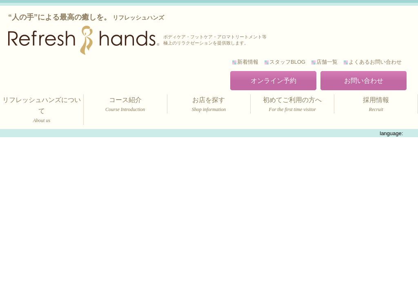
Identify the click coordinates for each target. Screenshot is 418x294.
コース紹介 (125, 105)
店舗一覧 (327, 62)
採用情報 (376, 105)
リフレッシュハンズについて (41, 110)
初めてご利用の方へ (292, 105)
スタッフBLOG (287, 62)
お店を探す (209, 105)
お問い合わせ (363, 80)
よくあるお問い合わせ (375, 62)
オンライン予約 (273, 80)
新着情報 (247, 62)
